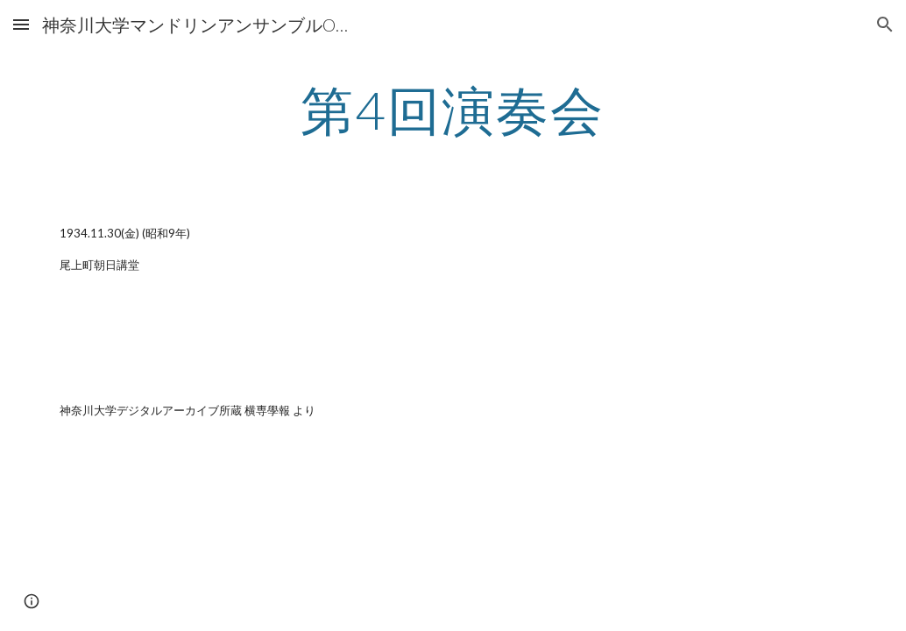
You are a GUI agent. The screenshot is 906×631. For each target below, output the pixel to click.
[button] (21, 24)
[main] (453, 109)
